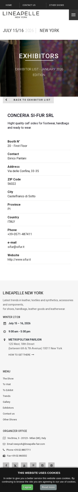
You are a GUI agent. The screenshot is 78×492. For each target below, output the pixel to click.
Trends (6, 396)
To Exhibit (8, 390)
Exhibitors (8, 407)
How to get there (19, 354)
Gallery (6, 401)
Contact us (29, 5)
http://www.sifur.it (19, 259)
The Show (8, 378)
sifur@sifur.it (16, 247)
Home (9, 5)
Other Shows (56, 5)
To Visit (7, 384)
